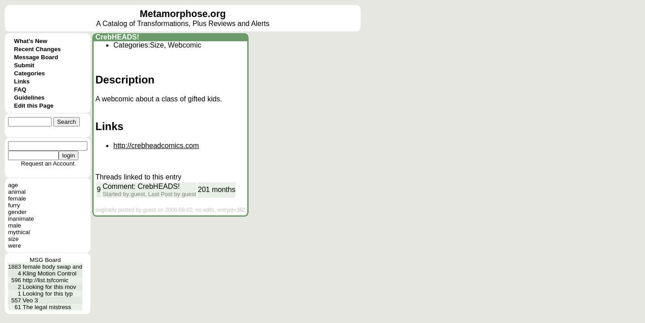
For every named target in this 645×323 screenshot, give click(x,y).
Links (22, 81)
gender (17, 212)
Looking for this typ (48, 293)
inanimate (21, 218)
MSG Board (45, 260)
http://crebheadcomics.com (156, 145)
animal (17, 191)
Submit (24, 65)
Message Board (36, 57)
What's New (30, 41)
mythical (19, 232)
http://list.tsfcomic (46, 280)
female (17, 198)
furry (14, 205)
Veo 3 (30, 300)
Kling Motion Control (50, 273)
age (13, 185)
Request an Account (47, 163)
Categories (29, 73)
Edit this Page (33, 105)
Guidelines (29, 97)
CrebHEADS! (117, 37)
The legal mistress (47, 307)
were (14, 245)
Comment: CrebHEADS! (141, 186)
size (13, 239)
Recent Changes (37, 49)
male (14, 225)
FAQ (20, 89)
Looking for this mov (49, 287)
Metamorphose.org (183, 14)
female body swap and (52, 266)
